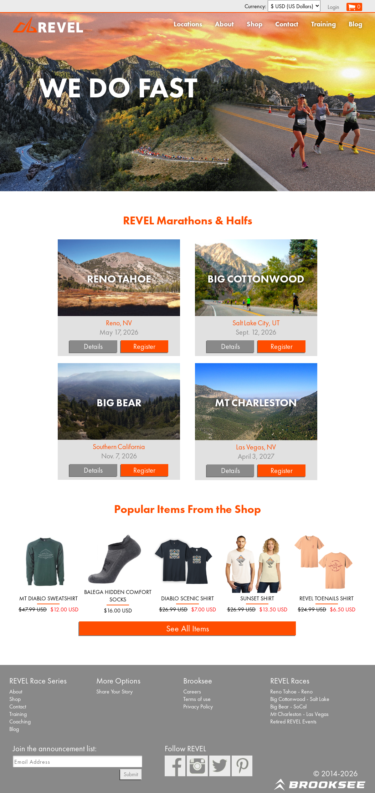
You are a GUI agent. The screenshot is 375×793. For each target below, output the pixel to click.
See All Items (187, 628)
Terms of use (197, 699)
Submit (131, 774)
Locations (188, 24)
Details (93, 346)
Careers (192, 691)
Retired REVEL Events (293, 721)
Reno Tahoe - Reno (291, 691)
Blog (355, 24)
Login (333, 7)
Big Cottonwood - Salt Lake (299, 699)
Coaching (20, 721)
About (224, 24)
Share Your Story (114, 691)
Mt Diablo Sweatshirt (48, 598)
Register (144, 346)
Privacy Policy (198, 706)
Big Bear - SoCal (288, 706)
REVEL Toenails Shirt (326, 598)
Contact (286, 24)
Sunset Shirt (257, 598)
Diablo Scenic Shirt (187, 598)
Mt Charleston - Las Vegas (299, 714)
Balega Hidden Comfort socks (117, 595)
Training (323, 24)
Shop (254, 24)
